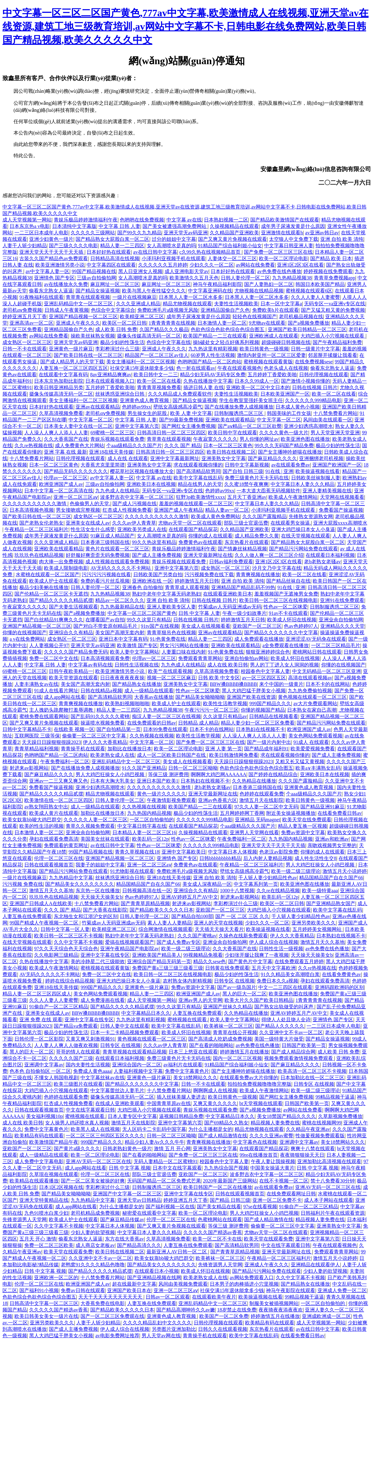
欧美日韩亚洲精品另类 (58, 387)
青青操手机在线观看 (83, 748)
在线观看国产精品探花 (193, 529)
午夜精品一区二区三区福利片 (36, 529)
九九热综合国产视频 (226, 1167)
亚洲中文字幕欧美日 (184, 851)
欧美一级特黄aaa (320, 890)
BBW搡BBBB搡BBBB (233, 684)
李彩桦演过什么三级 (117, 348)
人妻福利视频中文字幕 (138, 1071)
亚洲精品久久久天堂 (342, 626)
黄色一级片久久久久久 (161, 793)
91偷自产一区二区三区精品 (58, 1006)
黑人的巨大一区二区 (244, 993)
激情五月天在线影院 (261, 800)
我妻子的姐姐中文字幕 (100, 864)
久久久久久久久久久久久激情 (35, 503)
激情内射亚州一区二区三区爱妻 (271, 355)
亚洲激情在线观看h (282, 232)
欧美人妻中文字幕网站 (134, 651)
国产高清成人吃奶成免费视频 (220, 1038)
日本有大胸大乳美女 (112, 780)
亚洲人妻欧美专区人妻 (171, 606)
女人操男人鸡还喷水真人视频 (77, 1122)
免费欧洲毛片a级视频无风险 (167, 310)
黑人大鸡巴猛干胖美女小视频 (254, 690)
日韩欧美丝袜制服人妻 (315, 477)
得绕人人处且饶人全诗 (285, 1019)
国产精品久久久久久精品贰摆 (61, 600)
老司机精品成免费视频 (95, 1213)
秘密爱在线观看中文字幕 (149, 1213)
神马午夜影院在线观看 (290, 1290)
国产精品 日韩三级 (230, 1200)
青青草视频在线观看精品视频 (134, 1051)
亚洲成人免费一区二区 (342, 1290)
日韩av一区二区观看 (167, 1296)
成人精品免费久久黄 (257, 535)
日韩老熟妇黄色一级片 (127, 1148)
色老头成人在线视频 (286, 368)
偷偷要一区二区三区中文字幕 (94, 735)
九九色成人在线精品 (117, 490)
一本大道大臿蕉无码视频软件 (268, 490)
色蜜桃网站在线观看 (220, 1219)
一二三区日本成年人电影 (41, 232)
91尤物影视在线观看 (132, 871)
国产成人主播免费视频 (156, 555)
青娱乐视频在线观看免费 (117, 439)
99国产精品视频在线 (94, 271)
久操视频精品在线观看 (234, 226)
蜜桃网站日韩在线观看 (317, 651)
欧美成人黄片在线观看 (53, 813)
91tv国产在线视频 (160, 626)
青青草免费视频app (334, 277)
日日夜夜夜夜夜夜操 (122, 677)
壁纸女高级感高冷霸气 (177, 406)
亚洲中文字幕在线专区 (105, 955)
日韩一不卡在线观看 (24, 348)
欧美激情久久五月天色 (194, 277)
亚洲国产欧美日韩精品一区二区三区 (307, 329)
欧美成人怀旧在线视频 (291, 619)
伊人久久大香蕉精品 (105, 742)
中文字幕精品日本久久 (145, 1013)
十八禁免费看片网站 (335, 413)
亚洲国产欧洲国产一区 (336, 464)
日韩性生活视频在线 (137, 664)
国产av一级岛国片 (236, 987)
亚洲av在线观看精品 (97, 406)
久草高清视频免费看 (61, 413)
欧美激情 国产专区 (137, 645)
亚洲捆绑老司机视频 (321, 458)
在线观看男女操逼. (291, 523)
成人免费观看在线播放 (258, 639)
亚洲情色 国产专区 (54, 277)
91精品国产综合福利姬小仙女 (230, 245)
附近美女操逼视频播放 (290, 813)
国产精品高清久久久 (139, 1245)
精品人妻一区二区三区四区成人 (36, 993)
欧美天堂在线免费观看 (306, 819)
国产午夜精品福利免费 (337, 342)
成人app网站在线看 (64, 697)
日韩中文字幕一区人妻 (65, 929)
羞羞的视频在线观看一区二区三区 (196, 503)
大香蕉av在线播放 (153, 697)
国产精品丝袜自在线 (288, 581)
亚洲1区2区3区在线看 (300, 265)
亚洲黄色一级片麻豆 (71, 348)
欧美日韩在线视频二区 (231, 452)
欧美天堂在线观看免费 (268, 1238)
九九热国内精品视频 (149, 813)
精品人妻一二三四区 (122, 245)
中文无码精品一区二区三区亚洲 (326, 671)
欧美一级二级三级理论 (295, 871)
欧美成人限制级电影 (66, 568)
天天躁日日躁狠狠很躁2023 (51, 742)
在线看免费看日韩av (339, 813)
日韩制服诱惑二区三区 (239, 413)
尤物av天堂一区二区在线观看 (190, 523)
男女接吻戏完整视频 (78, 510)
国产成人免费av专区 (179, 942)
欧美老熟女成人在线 (112, 755)
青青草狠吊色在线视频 (171, 632)
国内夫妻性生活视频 (88, 1064)
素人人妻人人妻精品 (169, 922)
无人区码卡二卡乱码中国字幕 (154, 1129)
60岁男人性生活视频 (213, 355)
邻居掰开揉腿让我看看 (332, 355)
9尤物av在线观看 (267, 323)
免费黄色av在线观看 (200, 542)
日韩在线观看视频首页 (48, 864)
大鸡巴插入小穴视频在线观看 (332, 335)
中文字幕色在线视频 (255, 1142)
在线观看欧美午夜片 (214, 1296)
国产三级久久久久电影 (73, 245)
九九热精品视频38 (291, 277)
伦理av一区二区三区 (66, 477)
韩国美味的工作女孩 (289, 413)
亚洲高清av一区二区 (31, 323)
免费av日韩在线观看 (83, 1290)
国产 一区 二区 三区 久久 (242, 916)
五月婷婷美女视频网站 (317, 929)
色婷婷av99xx (136, 406)
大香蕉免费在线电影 (102, 1303)
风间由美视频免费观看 (183, 1284)
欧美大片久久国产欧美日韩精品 (259, 1000)
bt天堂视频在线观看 (260, 1103)
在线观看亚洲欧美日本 (227, 593)
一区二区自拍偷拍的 (152, 819)
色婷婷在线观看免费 (262, 793)
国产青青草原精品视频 (145, 903)
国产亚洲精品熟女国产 (330, 903)
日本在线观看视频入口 (110, 381)
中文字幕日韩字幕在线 (141, 826)
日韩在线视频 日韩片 (315, 387)
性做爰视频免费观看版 (320, 1135)
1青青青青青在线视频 (172, 323)
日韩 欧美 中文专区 (219, 677)
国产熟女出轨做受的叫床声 (284, 1006)
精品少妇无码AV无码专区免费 (212, 374)
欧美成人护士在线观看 (53, 581)
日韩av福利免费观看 (231, 561)
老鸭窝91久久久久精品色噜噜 (93, 1264)
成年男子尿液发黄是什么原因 (293, 226)
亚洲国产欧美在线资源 (251, 697)
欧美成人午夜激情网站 (293, 497)
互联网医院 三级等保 (37, 735)
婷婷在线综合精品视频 (69, 980)
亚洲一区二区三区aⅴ (75, 497)
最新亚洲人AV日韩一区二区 (177, 1251)
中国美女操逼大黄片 (272, 1167)
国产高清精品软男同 (198, 471)
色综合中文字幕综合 (113, 310)
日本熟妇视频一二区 (226, 219)
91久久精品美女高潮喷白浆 (290, 974)
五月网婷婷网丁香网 (242, 813)
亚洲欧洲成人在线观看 (273, 335)
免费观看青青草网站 (200, 658)
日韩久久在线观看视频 (222, 1329)
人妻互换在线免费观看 (27, 916)
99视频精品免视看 (203, 955)
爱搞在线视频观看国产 (129, 942)
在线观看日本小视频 (157, 1271)
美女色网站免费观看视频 (315, 735)
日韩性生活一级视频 (281, 948)
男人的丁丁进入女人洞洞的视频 (284, 664)
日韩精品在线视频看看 (273, 716)
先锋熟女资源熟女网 (311, 516)
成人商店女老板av (95, 1245)
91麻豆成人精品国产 (112, 535)
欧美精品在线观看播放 (34, 1180)
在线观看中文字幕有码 (63, 374)
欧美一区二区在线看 (159, 381)
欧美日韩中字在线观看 (232, 432)
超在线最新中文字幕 (134, 1284)
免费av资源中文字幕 (303, 832)
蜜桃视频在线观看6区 (309, 290)
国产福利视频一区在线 (170, 1206)
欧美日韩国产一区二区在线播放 (217, 1187)
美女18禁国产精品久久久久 (286, 1116)
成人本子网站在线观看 (328, 1200)
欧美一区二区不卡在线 (217, 1238)
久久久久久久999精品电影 (313, 400)
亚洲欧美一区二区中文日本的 (258, 387)
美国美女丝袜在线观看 (105, 839)
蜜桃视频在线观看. (187, 1019)
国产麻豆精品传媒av (122, 1219)
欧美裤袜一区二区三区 (228, 1026)
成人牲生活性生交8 (315, 858)
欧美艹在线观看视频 (170, 671)
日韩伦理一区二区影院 (39, 1038)
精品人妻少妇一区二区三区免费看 (258, 722)
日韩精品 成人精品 (198, 722)
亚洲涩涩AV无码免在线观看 (316, 639)
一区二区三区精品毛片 (335, 645)
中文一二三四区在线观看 (285, 987)
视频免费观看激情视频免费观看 (299, 1058)
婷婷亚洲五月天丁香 (24, 316)
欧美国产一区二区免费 (223, 1316)
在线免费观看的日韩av (151, 722)
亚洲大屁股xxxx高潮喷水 (340, 523)
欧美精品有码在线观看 (39, 1135)
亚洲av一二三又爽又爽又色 (58, 780)
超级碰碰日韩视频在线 (285, 342)
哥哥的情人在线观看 (78, 1051)
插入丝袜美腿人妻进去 (181, 1097)
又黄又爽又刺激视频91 (90, 1038)
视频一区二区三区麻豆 (171, 677)
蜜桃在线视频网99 (321, 1122)
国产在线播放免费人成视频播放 (239, 406)
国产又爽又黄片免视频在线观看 (232, 239)
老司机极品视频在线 (301, 316)
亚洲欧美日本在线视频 (151, 484)
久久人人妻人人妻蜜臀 (315, 297)
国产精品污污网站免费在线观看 (303, 548)
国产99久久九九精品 (139, 232)
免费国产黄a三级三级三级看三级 (167, 968)
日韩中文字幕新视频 (247, 464)
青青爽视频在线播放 (258, 574)
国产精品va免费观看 (76, 1026)
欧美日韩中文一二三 (156, 374)
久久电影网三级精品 (56, 955)
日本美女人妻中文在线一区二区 (78, 426)
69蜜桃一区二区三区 (112, 432)
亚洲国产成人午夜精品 (178, 510)
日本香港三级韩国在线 (105, 542)
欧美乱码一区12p (150, 839)
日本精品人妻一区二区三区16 (144, 832)
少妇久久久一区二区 (211, 265)
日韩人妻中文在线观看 (124, 1026)
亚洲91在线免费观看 (342, 600)
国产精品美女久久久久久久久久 (79, 884)
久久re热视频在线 (33, 445)
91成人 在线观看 (311, 742)
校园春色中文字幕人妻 (265, 671)
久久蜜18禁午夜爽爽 (246, 484)
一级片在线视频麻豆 (134, 297)
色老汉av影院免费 (278, 851)
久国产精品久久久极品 (164, 329)
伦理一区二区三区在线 (58, 858)
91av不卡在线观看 (288, 613)
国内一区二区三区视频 (237, 1058)
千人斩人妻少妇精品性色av (267, 877)
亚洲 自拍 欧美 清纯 (341, 239)
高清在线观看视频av (310, 677)
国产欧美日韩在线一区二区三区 (88, 355)
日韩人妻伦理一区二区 (245, 277)
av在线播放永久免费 (66, 284)
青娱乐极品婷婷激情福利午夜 (86, 219)
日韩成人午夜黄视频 (67, 310)
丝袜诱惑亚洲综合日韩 (120, 394)
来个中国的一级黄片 (281, 684)
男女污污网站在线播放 (184, 645)
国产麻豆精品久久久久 (272, 458)
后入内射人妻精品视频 (267, 858)
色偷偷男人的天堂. (90, 503)
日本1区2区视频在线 (61, 1187)
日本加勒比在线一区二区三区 (312, 1077)
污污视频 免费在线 (22, 884)
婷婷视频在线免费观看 (328, 271)
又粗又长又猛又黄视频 (299, 761)
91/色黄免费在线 (168, 639)
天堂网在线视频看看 (342, 497)
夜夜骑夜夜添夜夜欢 (281, 1309)
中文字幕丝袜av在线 (102, 1077)
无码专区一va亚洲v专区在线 (334, 303)
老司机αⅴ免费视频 (22, 310)
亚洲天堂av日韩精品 (139, 1200)
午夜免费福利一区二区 (64, 761)
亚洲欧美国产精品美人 (156, 955)
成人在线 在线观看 (127, 458)
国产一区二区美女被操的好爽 (93, 1180)
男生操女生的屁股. (147, 413)
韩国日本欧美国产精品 (320, 284)
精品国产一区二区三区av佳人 (156, 355)
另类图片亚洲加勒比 (174, 1329)
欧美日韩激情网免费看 (233, 755)
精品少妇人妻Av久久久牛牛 (154, 1142)
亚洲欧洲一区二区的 (56, 1277)
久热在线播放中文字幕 (207, 381)
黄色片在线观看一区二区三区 (117, 548)
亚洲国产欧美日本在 (129, 1290)
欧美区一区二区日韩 (124, 323)
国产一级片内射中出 (269, 742)
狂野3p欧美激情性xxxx (200, 497)
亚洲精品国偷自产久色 (225, 310)
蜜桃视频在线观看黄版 (268, 361)
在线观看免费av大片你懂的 (249, 1077)
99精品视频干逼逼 (335, 1097)
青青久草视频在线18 (137, 851)
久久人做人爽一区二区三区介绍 (269, 555)
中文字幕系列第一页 (256, 884)
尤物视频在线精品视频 (258, 290)
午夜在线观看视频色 (239, 368)
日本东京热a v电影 (30, 226)
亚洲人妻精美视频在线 (327, 490)
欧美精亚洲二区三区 (142, 316)
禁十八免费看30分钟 (332, 1180)
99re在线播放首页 (259, 1155)
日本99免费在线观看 (165, 729)
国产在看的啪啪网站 (211, 1045)
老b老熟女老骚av (322, 561)
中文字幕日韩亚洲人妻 (288, 245)
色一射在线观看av (195, 368)
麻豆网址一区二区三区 (114, 284)
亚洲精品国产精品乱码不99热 (243, 587)
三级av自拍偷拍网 (96, 277)
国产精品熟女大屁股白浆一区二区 (112, 239)
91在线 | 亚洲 (279, 471)
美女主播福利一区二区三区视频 (140, 361)
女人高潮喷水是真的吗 (171, 245)
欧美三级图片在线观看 (78, 1084)
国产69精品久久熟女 (226, 1122)
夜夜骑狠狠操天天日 (302, 1155)
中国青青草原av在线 (169, 1103)
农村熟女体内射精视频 (187, 980)
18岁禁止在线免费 (236, 1309)
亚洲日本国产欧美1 (157, 780)
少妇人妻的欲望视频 (93, 1232)
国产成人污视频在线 (134, 503)
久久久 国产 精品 (182, 445)
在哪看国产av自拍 (104, 619)
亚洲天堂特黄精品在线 (43, 1200)
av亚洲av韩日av (322, 232)
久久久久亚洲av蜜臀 (271, 1135)
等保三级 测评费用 (168, 774)
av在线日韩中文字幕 (155, 252)
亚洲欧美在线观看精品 (230, 419)
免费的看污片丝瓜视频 (105, 581)
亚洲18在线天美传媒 (111, 452)
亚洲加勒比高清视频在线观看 (329, 1161)
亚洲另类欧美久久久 (313, 922)
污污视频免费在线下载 (209, 574)
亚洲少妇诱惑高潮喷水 (308, 426)
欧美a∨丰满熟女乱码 (318, 768)
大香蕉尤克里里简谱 (102, 464)
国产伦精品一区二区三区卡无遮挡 (51, 593)
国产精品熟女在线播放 (136, 684)
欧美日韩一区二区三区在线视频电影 (278, 600)
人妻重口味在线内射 (184, 651)
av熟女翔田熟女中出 (46, 806)
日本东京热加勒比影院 (58, 381)
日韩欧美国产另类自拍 (157, 574)
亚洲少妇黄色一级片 (51, 239)
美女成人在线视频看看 (205, 626)
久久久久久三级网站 (93, 232)
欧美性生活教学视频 (225, 703)
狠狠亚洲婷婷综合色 (268, 651)
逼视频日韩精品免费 (181, 1116)
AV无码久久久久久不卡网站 (121, 568)
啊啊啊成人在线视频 (215, 1090)
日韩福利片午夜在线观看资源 (333, 1213)
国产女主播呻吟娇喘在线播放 (290, 452)
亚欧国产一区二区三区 (257, 626)
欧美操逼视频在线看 (317, 471)
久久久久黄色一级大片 (283, 432)
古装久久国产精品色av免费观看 (53, 258)
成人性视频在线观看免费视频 (117, 561)
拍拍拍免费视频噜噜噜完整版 (259, 1084)
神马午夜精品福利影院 (217, 284)
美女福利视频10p (44, 1116)
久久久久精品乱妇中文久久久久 (157, 1322)
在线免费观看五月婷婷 (299, 961)
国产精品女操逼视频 (98, 290)
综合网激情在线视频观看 (166, 929)
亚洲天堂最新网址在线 (207, 555)
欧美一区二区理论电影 (283, 258)
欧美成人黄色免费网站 (215, 516)
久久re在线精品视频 (277, 890)
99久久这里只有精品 (149, 619)
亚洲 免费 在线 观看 (40, 1019)
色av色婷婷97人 (301, 626)
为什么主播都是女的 (210, 1129)
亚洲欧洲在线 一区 (152, 581)
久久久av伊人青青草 (134, 523)
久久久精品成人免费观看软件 (180, 394)
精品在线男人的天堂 (200, 484)
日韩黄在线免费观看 (227, 968)
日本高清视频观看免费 (105, 658)
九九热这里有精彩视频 (212, 348)
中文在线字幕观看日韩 (90, 1109)
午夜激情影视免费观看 (171, 800)
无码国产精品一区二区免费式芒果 (164, 1180)
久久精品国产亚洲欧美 (234, 232)
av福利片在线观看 (182, 1064)
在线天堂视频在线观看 (305, 535)
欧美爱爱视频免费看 (313, 748)
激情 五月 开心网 (172, 1148)
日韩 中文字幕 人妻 (199, 613)
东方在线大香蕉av (124, 1238)
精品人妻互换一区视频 (302, 826)
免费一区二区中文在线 (53, 658)
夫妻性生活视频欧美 (236, 303)
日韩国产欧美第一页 (304, 1045)
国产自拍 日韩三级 (243, 471)
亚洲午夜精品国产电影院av (129, 948)
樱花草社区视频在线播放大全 (142, 471)
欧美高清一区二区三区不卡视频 (312, 1071)
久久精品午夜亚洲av (308, 1129)
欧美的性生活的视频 (41, 826)
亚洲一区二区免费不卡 (277, 1200)
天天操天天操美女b (101, 897)
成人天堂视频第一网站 (27, 219)
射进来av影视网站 (29, 768)
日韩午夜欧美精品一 (71, 671)
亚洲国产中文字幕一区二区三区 (127, 1193)
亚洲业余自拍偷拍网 (341, 619)
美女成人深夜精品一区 (207, 884)
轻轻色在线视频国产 (254, 316)
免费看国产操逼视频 (341, 510)
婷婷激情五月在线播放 (244, 1051)
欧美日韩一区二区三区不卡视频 (68, 935)
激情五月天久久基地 (51, 890)
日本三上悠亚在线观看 (193, 1051)
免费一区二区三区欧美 (48, 1245)
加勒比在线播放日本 (129, 748)
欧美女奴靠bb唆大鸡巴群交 (31, 819)
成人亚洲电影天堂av (187, 271)
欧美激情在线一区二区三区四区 (58, 800)
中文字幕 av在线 (184, 219)
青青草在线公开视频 (235, 1032)
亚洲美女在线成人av (88, 523)
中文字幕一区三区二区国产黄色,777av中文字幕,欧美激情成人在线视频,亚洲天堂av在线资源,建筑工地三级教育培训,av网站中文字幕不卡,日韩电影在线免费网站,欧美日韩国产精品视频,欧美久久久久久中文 (185, 26)
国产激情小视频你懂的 (305, 381)
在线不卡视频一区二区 (283, 1180)
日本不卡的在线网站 (328, 684)
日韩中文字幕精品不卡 (27, 729)
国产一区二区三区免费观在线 (112, 1316)
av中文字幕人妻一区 (47, 271)
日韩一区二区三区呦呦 (192, 768)
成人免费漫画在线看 (102, 1000)
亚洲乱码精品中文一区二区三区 (79, 303)
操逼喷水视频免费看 (102, 722)
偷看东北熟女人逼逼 (51, 290)
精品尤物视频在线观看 (187, 303)
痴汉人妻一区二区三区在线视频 (166, 716)
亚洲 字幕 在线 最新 (65, 452)
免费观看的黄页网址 (66, 845)
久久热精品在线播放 (254, 780)
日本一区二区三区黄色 (227, 445)
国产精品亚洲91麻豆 (322, 806)
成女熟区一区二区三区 (27, 342)
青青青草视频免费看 (159, 387)
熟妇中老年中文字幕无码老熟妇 (166, 593)
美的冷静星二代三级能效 (98, 961)
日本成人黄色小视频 (297, 406)
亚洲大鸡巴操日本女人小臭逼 (303, 529)
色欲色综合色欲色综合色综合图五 (228, 329)
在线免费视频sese (314, 361)
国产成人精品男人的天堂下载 (72, 361)
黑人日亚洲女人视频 (140, 271)
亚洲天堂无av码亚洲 (186, 232)
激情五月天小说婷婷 (344, 871)
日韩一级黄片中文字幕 (315, 348)
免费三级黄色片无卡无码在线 (257, 477)
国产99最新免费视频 (181, 419)
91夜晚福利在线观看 (41, 297)
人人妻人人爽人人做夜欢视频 (66, 1045)
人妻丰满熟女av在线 (36, 684)
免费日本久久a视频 (277, 980)
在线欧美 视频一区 (74, 729)
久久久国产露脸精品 (264, 516)
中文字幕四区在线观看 (111, 265)
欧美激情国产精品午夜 (53, 1142)
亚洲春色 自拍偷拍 (142, 587)
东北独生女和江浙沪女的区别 (86, 916)
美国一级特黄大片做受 (278, 1038)
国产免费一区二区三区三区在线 (278, 252)
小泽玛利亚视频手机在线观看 (173, 258)
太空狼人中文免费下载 (293, 239)
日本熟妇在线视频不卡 (260, 729)
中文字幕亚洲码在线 (210, 290)
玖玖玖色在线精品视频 (39, 555)
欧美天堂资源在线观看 (73, 677)
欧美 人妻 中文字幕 (191, 413)
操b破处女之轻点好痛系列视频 (226, 342)
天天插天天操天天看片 (219, 929)
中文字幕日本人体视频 (232, 851)
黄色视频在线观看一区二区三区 (312, 697)
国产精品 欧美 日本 (331, 258)
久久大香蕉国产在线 (66, 439)
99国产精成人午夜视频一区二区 (45, 922)
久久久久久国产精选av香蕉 (212, 1232)
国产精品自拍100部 (192, 916)
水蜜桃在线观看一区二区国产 (48, 574)
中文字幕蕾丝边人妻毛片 (117, 1090)
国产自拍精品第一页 (118, 729)
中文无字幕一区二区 (90, 419)
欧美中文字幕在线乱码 (198, 477)
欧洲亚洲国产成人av (61, 484)
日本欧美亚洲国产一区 (285, 394)
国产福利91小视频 (39, 1290)
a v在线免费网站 (27, 639)
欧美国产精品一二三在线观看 (215, 335)
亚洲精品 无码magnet (257, 819)
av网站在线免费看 (255, 265)
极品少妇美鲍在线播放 (43, 587)
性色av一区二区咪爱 (285, 606)
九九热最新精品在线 (122, 606)
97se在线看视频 (260, 1206)
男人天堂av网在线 (161, 1335)
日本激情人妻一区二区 (222, 323)
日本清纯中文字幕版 (74, 226)
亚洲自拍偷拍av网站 (246, 658)
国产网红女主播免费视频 (189, 426)
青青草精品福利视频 (36, 748)
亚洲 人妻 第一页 (223, 748)
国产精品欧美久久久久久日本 (161, 909)
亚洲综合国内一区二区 (136, 1064)
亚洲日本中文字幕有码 (123, 639)
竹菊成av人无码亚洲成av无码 (229, 606)
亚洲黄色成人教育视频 (145, 400)
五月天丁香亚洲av (246, 497)
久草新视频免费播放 (340, 1116)
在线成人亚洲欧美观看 (119, 1103)
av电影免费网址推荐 (117, 1335)
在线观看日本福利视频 (330, 555)
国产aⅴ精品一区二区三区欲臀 (250, 426)
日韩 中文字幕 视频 (129, 1167)
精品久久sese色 (209, 961)
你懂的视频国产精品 (263, 710)
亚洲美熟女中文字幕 (223, 458)
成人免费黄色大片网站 (79, 445)
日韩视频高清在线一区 (146, 890)
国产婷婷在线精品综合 (273, 774)
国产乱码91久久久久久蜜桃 (100, 716)
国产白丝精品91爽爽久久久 (53, 619)
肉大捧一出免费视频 (61, 561)
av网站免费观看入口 (252, 1277)
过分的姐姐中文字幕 (174, 239)
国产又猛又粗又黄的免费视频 (333, 310)
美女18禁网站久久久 (195, 1077)
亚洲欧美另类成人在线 (141, 529)
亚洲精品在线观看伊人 (315, 1264)
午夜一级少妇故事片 (244, 613)
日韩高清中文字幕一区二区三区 (44, 1303)
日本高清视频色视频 (32, 510)
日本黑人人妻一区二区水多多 (191, 297)
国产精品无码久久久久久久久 (76, 471)
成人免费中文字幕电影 (39, 1161)
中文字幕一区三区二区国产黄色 (141, 613)
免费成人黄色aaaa (92, 1071)
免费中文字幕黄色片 (187, 1071)
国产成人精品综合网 (293, 1051)
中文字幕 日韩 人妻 (119, 226)
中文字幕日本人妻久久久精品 (302, 484)
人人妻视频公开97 (48, 645)
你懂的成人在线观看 (210, 535)
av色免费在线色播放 (279, 271)
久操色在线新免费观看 (243, 935)
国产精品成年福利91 (266, 748)
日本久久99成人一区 (257, 381)
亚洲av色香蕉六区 (217, 800)
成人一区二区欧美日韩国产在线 (172, 755)
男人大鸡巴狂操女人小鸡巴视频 (111, 774)
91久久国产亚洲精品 (144, 768)
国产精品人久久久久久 (279, 1026)
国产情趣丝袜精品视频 (242, 548)
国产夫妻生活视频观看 (73, 606)
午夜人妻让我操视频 (273, 1161)
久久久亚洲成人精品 (138, 303)
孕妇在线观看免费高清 (53, 839)
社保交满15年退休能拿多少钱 (142, 368)
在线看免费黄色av (341, 974)
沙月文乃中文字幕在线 (276, 568)
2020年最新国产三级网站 (230, 1180)
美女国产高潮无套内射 (119, 632)
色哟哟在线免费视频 (142, 219)
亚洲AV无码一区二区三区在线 (98, 1161)
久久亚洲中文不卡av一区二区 (291, 1032)
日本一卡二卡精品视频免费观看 (124, 1032)
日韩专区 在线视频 (234, 980)
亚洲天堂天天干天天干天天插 (51, 252)
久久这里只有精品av (225, 716)
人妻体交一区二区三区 (232, 258)
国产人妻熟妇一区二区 (268, 284)
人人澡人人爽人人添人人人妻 (56, 432)
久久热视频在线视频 (152, 735)
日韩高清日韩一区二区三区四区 (171, 432)
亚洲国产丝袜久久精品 (227, 1006)
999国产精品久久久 (270, 703)
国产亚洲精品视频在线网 (154, 1277)
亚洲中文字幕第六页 (137, 426)
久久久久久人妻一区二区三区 (95, 819)
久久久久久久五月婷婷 (162, 265)
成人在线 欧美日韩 (227, 664)
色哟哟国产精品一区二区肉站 (209, 361)
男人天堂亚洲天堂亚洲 (335, 432)
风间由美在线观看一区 (327, 419)
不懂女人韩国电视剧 (56, 1077)
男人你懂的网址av (259, 439)
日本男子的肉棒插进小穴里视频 (244, 1284)
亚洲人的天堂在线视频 (218, 922)
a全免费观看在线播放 (285, 645)
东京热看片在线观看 (247, 542)
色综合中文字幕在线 (168, 342)
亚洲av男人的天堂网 (200, 1000)
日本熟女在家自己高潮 (311, 710)
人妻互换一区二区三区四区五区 (73, 368)
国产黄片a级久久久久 (77, 1148)
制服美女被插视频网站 (274, 1303)
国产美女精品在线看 (219, 1206)
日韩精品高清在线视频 (114, 258)
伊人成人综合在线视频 (273, 942)
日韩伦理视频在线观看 (323, 374)
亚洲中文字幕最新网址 (174, 458)
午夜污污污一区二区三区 (212, 710)
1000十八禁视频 (237, 890)
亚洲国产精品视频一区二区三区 (83, 316)
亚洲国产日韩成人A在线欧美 (41, 903)
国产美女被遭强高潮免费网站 (175, 226)
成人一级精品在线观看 (149, 690)
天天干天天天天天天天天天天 (110, 1296)
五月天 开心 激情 (37, 1238)
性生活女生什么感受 (93, 529)
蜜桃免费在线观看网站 (43, 716)
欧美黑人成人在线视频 (95, 1129)
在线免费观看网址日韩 (291, 1193)
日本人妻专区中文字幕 (132, 1116)
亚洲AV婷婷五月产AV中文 (189, 897)
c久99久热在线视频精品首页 (210, 252)
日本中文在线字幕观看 (177, 1167)
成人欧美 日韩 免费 (116, 329)
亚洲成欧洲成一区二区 (326, 1316)
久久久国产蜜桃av (197, 935)
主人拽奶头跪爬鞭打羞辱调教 (61, 710)
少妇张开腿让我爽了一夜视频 (257, 955)
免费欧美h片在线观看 (275, 310)
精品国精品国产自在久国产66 (331, 877)
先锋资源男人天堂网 (24, 1219)
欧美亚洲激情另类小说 (59, 265)
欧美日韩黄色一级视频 (264, 348)
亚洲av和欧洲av (332, 839)
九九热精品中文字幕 (71, 877)
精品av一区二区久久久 (119, 600)
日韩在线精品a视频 (101, 690)
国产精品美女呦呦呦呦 (200, 697)
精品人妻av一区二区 (227, 510)
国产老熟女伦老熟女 (41, 523)
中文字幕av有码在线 (90, 664)
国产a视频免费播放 (308, 323)
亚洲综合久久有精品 (71, 632)
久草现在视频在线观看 (53, 1174)
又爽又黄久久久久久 (215, 1103)
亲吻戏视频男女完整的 (332, 845)
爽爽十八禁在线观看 (313, 1148)
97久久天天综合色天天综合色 (66, 948)
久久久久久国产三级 (71, 1058)
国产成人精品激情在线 (222, 1135)
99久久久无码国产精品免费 (284, 445)
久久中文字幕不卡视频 (78, 942)
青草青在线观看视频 (88, 297)
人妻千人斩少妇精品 (24, 245)
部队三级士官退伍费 (246, 523)
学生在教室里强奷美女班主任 (251, 400)
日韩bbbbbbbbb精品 (220, 858)
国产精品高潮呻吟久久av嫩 (185, 1309)
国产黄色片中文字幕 (250, 961)
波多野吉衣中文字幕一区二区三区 (137, 497)
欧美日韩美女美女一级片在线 (46, 1316)
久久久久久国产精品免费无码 (76, 651)
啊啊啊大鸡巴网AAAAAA (218, 774)
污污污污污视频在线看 (106, 574)
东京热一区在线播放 (98, 890)
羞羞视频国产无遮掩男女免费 (286, 593)
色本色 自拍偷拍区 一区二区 (40, 1071)
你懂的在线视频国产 (24, 632)
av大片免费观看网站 (315, 703)
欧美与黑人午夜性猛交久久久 (154, 290)
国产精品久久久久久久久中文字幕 (281, 632)
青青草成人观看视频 (187, 587)
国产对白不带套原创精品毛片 (106, 626)
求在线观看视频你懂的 (198, 464)
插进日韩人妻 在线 (203, 387)
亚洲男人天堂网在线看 (254, 832)
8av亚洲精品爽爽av (110, 374)
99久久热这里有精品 (154, 542)
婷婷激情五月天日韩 (197, 581)
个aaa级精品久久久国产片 (134, 445)
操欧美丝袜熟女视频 (93, 335)
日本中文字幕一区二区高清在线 (58, 490)
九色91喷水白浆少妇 (46, 1213)
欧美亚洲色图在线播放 (305, 439)
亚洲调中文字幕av (43, 1064)
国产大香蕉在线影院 (105, 909)
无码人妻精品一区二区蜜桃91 (165, 1161)
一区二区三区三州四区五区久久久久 (105, 1135)
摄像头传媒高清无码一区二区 (149, 335)
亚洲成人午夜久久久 (78, 323)
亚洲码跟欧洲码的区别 (339, 987)
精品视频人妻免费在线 (275, 1122)
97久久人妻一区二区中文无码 (266, 806)
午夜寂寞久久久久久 (215, 439)
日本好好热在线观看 (109, 252)
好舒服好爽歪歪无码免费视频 (98, 555)
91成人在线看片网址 (56, 690)
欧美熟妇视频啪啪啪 (127, 703)
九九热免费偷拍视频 (310, 690)
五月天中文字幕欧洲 (274, 968)
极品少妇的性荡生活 (122, 342)
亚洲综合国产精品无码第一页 (159, 961)
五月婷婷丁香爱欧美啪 (272, 374)
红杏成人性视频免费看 (127, 510)
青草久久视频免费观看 (90, 826)
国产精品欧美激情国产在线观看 (284, 219)
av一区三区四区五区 (264, 677)
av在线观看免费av (290, 464)
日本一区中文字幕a (281, 303)
